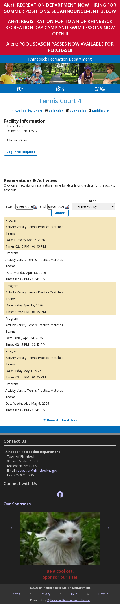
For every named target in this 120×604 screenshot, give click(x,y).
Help (74, 594)
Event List (78, 111)
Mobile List (101, 111)
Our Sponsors (17, 503)
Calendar (56, 111)
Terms (15, 594)
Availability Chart (26, 111)
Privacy (45, 594)
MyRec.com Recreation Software (68, 600)
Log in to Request (21, 152)
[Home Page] (20, 88)
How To (103, 594)
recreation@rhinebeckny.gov (36, 470)
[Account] (60, 88)
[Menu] (100, 88)
